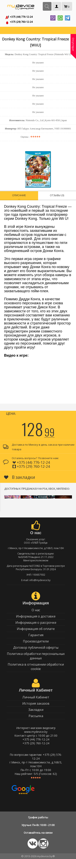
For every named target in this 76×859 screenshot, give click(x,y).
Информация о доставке (36, 616)
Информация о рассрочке (35, 622)
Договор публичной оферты (35, 647)
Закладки (35, 709)
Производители (36, 641)
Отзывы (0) (57, 195)
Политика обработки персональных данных (36, 655)
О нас (36, 610)
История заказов (35, 703)
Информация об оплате (36, 629)
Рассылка (36, 716)
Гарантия (35, 635)
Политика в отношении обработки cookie (36, 666)
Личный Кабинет (35, 697)
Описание (19, 195)
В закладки (19, 477)
